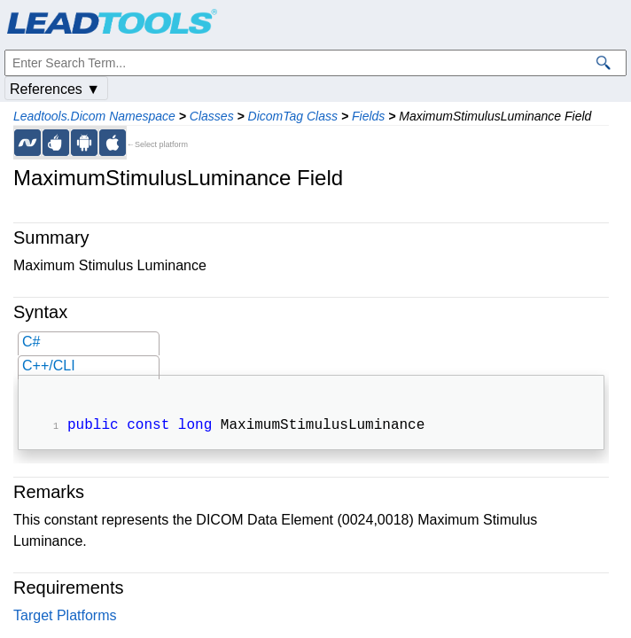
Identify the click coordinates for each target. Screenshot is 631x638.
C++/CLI (48, 365)
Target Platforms (64, 617)
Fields (368, 116)
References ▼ (55, 89)
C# (31, 341)
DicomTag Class (293, 116)
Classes (212, 116)
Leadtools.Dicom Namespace (94, 116)
